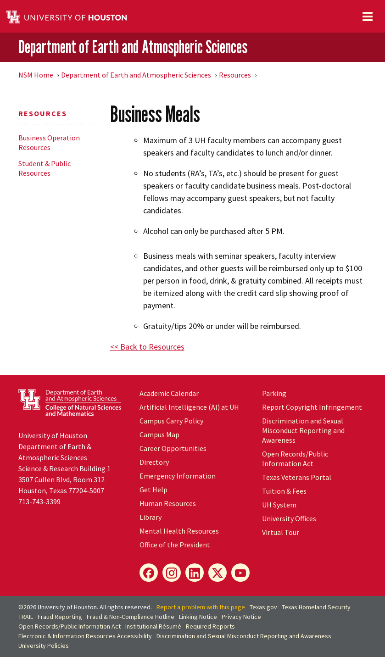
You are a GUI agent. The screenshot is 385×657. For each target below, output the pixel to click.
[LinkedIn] (194, 572)
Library (150, 517)
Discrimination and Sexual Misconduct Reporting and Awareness (303, 430)
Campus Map (159, 434)
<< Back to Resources (147, 346)
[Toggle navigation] (367, 16)
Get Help (153, 489)
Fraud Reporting (60, 616)
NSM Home (35, 74)
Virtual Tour (280, 532)
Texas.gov (263, 607)
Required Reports (210, 626)
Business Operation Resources (49, 142)
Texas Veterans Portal (296, 477)
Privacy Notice (241, 616)
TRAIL (25, 616)
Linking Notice (198, 616)
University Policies (43, 645)
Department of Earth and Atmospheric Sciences (132, 46)
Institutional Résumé (153, 626)
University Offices (289, 518)
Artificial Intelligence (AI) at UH (189, 407)
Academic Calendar (169, 393)
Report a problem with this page (200, 607)
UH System (279, 504)
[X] (217, 572)
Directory (154, 462)
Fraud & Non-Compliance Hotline (130, 616)
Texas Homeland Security (316, 607)
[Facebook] (148, 572)
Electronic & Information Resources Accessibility (85, 636)
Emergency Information (177, 475)
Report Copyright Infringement (312, 407)
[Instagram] (171, 572)
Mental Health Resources (179, 530)
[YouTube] (240, 572)
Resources (235, 74)
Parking (274, 393)
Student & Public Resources (44, 168)
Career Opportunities (172, 448)
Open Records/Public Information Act (295, 458)
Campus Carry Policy (171, 420)
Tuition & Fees (284, 491)
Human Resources (167, 503)
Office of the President (174, 544)
